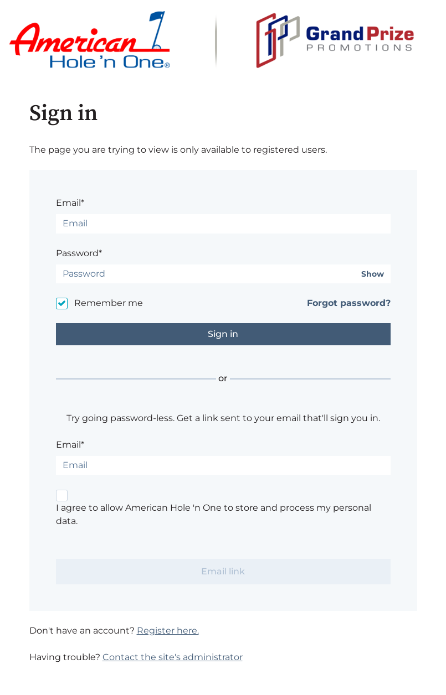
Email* (70, 203)
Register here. (168, 630)
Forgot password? (349, 303)
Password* (79, 253)
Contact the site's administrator (172, 657)
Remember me (108, 303)
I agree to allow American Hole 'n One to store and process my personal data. (213, 514)
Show (372, 274)
